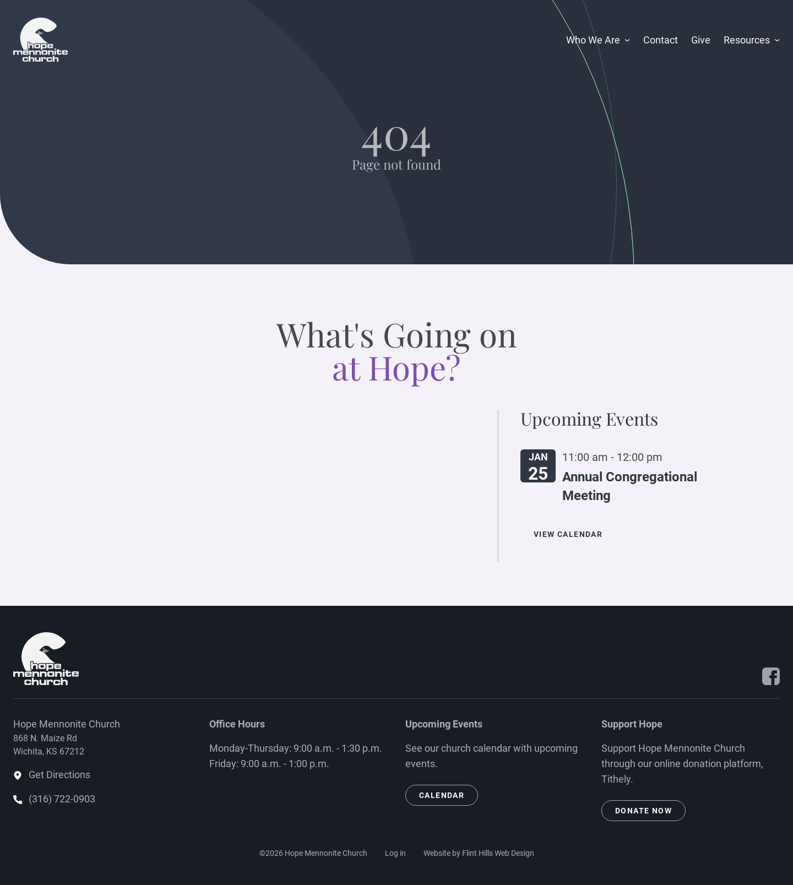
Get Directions (59, 774)
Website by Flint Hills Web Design (478, 853)
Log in (395, 853)
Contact (660, 40)
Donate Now (643, 810)
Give (700, 40)
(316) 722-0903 (62, 799)
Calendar (441, 795)
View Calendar (568, 534)
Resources (747, 40)
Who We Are (593, 40)
